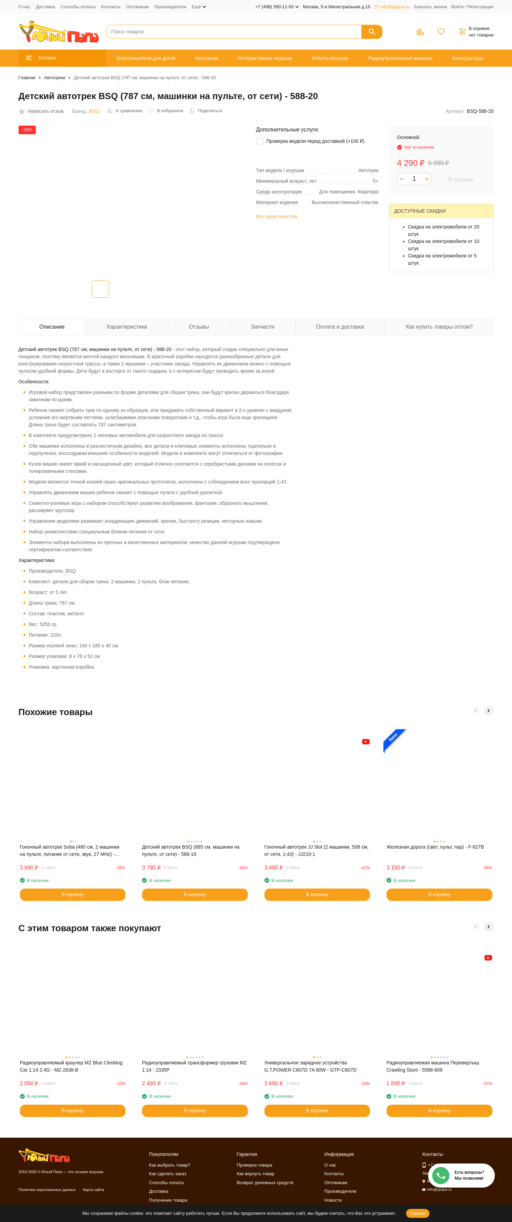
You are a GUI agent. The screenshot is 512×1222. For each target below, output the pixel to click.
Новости (332, 1200)
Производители (170, 6)
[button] (475, 710)
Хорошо (418, 1213)
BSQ (94, 111)
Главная (27, 77)
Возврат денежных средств (265, 1182)
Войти (457, 6)
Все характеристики (276, 216)
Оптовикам (137, 6)
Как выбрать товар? (169, 1165)
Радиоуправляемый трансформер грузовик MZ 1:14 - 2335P (194, 1066)
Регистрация (481, 6)
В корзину (460, 179)
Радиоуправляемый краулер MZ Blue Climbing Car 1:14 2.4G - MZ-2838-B (71, 1066)
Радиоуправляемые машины (400, 58)
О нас (25, 6)
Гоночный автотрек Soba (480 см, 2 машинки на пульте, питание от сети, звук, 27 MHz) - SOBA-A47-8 (70, 851)
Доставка (45, 6)
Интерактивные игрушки (265, 58)
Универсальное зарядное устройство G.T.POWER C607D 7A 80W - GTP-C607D (310, 1066)
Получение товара (168, 1200)
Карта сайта (93, 1190)
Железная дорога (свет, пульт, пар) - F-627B (435, 847)
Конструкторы (468, 58)
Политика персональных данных (47, 1190)
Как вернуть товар (255, 1173)
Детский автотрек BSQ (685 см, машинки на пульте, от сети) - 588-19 (191, 850)
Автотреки (206, 58)
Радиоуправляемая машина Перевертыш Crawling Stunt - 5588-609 (432, 1066)
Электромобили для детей (145, 58)
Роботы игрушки (330, 58)
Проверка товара (254, 1165)
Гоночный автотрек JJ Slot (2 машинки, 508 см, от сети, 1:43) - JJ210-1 (316, 850)
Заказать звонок (430, 6)
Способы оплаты (78, 6)
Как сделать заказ (167, 1173)
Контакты (110, 6)
